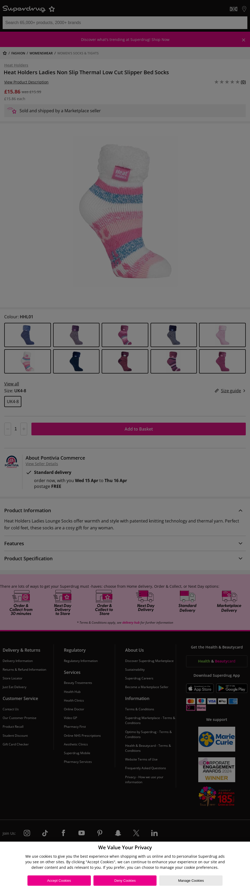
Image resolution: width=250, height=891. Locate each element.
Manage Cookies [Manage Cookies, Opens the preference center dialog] (191, 881)
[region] (125, 866)
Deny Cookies (125, 881)
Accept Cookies (59, 881)
